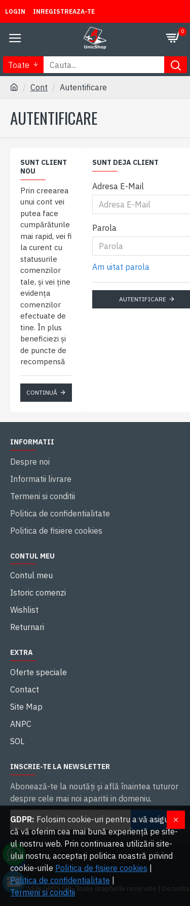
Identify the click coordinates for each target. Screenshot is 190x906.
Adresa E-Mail (118, 186)
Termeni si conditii (42, 892)
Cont (39, 87)
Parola (104, 228)
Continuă (41, 392)
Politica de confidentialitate (60, 880)
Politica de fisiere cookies (101, 868)
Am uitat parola (120, 267)
